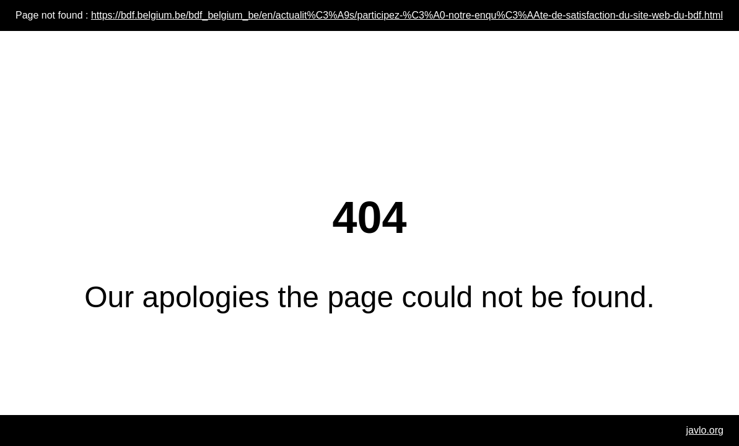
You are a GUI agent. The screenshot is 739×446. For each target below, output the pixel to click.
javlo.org (705, 430)
